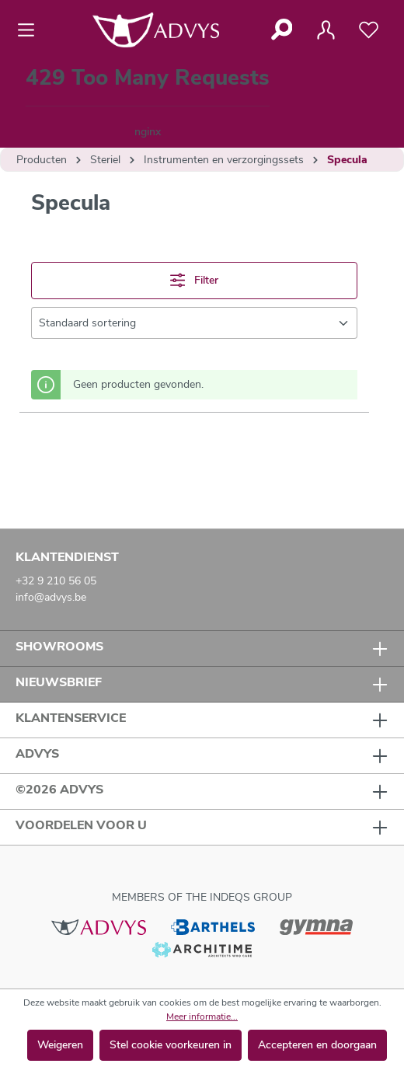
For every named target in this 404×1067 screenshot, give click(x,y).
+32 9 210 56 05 (56, 581)
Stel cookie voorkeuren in (171, 1044)
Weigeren (60, 1044)
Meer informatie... (202, 1016)
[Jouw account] (325, 30)
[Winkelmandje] (148, 104)
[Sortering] (194, 323)
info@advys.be (51, 597)
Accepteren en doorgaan (317, 1044)
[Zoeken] (280, 29)
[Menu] (31, 30)
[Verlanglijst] (368, 30)
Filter (194, 280)
